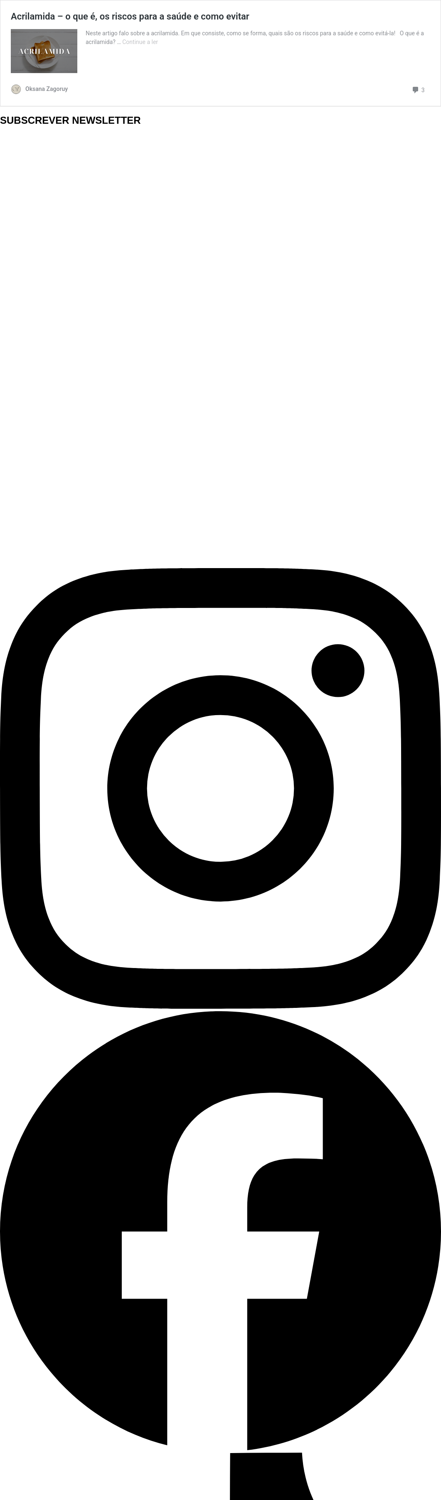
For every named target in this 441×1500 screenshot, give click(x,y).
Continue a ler (140, 42)
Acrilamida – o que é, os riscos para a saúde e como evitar (130, 16)
